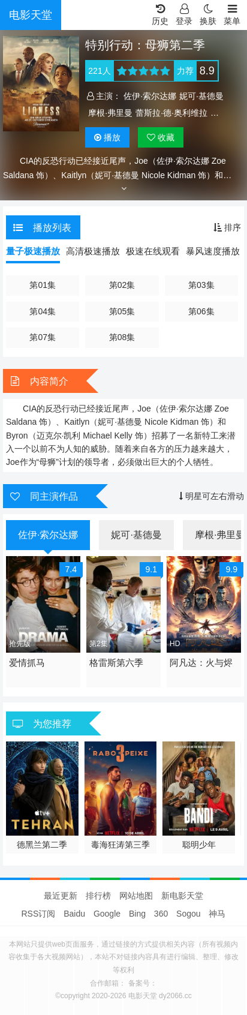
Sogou (188, 913)
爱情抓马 (27, 662)
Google (107, 913)
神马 (217, 913)
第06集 (201, 311)
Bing (137, 913)
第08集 (122, 337)
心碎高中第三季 (42, 844)
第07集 (42, 337)
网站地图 (136, 895)
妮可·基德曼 (201, 96)
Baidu (74, 913)
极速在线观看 (153, 251)
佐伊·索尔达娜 (149, 96)
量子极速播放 (33, 251)
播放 (107, 137)
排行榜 (98, 895)
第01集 (42, 285)
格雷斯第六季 (116, 662)
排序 (227, 227)
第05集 (122, 311)
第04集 (42, 311)
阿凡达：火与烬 (201, 662)
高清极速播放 (93, 251)
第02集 (122, 285)
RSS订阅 (39, 913)
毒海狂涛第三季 (199, 844)
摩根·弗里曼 (110, 113)
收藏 (160, 137)
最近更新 (60, 895)
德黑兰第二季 (120, 844)
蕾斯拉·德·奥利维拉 (171, 113)
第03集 (201, 285)
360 (161, 913)
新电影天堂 (182, 895)
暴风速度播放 (213, 251)
